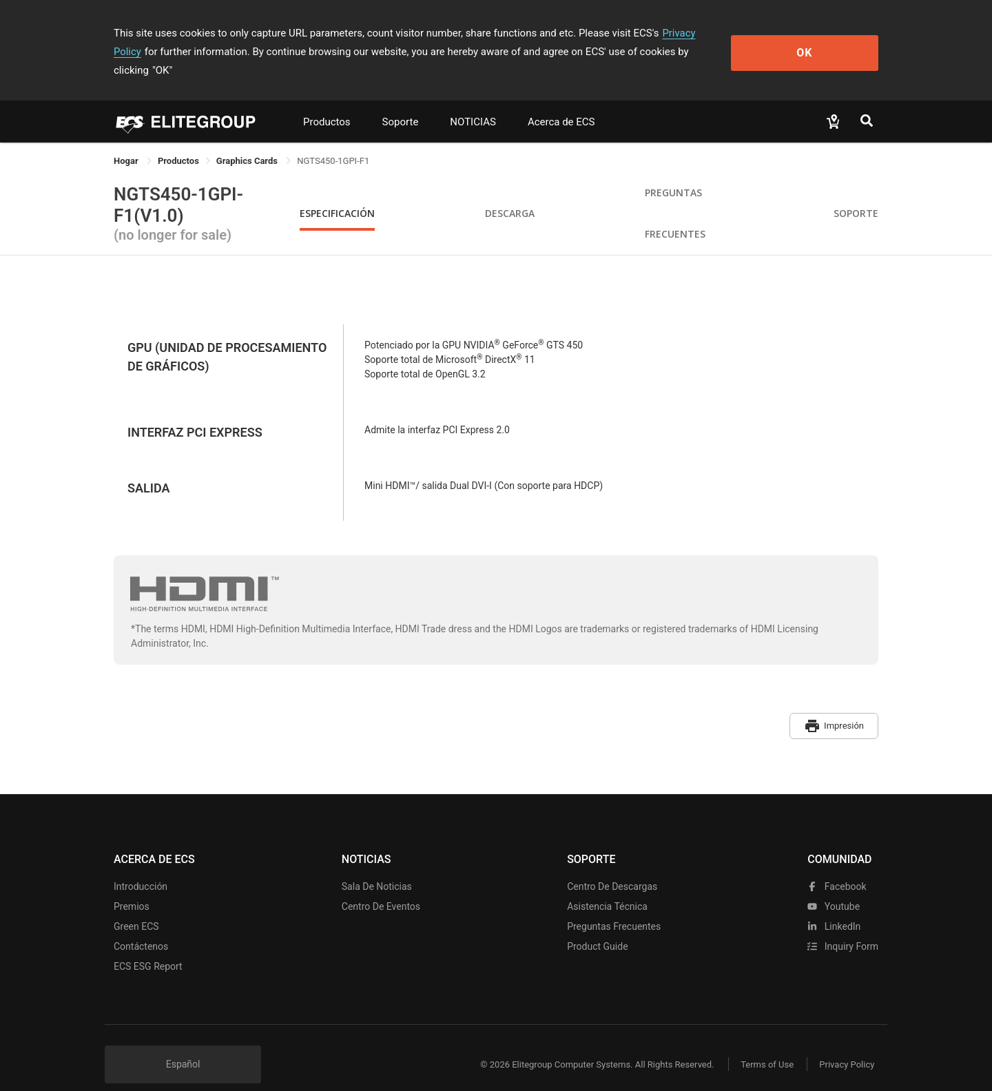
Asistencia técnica (607, 886)
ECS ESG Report (148, 946)
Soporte (400, 103)
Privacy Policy (693, 33)
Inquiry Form (842, 926)
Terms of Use (764, 1044)
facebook (836, 866)
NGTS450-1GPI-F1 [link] (333, 142)
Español (183, 1044)
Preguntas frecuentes (614, 906)
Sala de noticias (377, 866)
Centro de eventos (381, 886)
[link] (178, 142)
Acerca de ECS (561, 103)
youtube (833, 886)
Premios (131, 886)
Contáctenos (141, 926)
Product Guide (597, 926)
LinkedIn (833, 906)
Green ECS (136, 906)
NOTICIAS (473, 103)
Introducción (140, 866)
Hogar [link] (127, 142)
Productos (327, 103)
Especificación (337, 194)
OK (822, 42)
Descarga (510, 194)
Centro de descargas (612, 866)
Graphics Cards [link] (248, 142)
